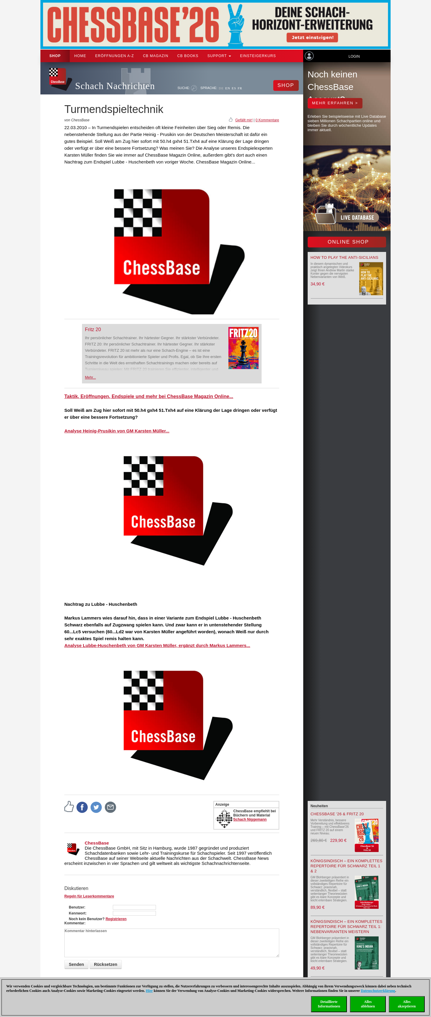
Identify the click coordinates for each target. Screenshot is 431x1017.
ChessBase (97, 842)
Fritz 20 (93, 329)
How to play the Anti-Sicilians (345, 257)
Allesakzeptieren (407, 1004)
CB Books (187, 56)
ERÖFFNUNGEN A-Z (114, 56)
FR (240, 88)
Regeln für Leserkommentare (89, 896)
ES (234, 88)
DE (221, 88)
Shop (55, 56)
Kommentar (74, 923)
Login (353, 56)
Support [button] (219, 56)
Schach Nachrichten (115, 86)
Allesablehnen (368, 1004)
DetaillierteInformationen (329, 1004)
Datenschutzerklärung (378, 991)
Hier (149, 991)
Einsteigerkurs (258, 56)
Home (80, 56)
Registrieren (116, 919)
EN (227, 88)
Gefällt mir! (244, 120)
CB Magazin (156, 56)
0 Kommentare (267, 120)
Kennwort (77, 913)
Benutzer (76, 907)
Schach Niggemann (250, 819)
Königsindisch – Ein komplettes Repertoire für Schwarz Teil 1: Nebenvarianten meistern (347, 926)
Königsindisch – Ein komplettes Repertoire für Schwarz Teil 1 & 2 (347, 866)
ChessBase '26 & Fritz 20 (337, 814)
